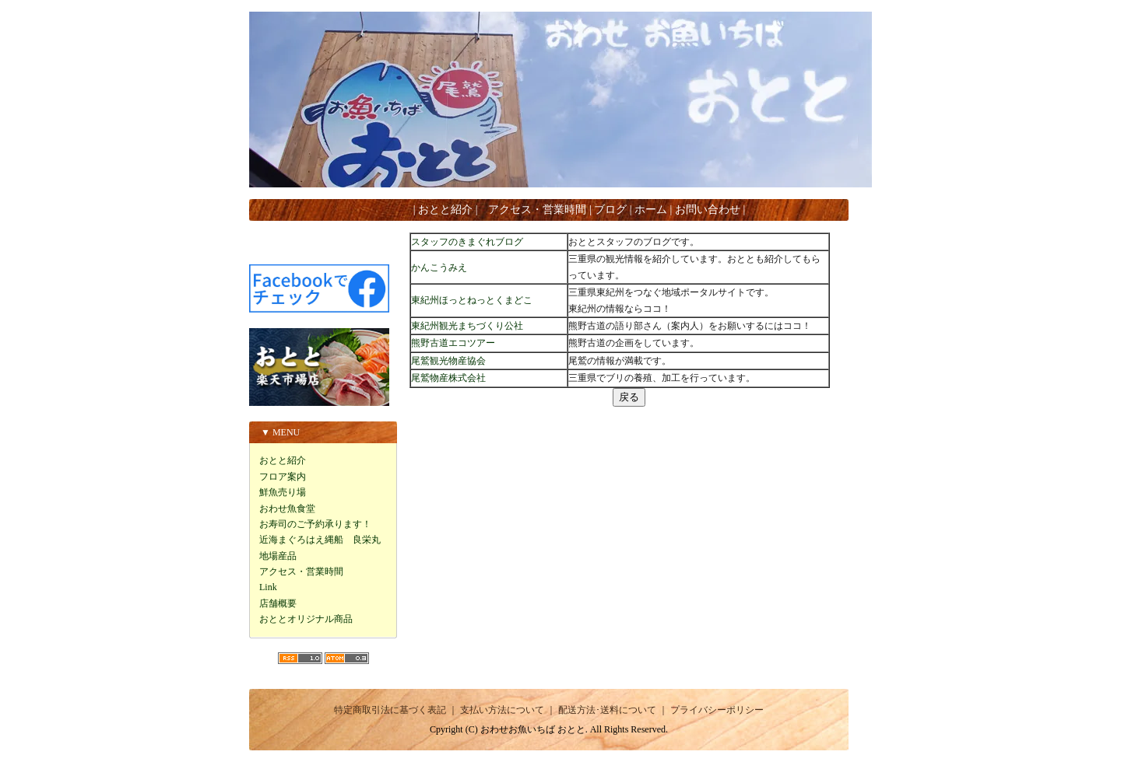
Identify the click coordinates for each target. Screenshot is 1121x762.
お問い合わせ (707, 209)
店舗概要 (278, 603)
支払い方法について (502, 709)
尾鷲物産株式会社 (448, 377)
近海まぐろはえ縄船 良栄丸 (320, 539)
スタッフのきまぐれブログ (467, 241)
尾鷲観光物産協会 (448, 360)
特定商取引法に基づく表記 (390, 709)
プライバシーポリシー (717, 709)
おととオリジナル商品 (306, 618)
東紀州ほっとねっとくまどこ (471, 300)
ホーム (650, 209)
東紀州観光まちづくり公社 (467, 325)
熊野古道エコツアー (453, 342)
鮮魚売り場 (282, 492)
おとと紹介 (445, 209)
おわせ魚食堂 (287, 508)
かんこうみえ (439, 267)
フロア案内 (282, 476)
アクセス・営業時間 (537, 209)
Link (268, 587)
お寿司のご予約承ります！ (315, 524)
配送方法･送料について (607, 709)
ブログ (610, 209)
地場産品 (278, 556)
